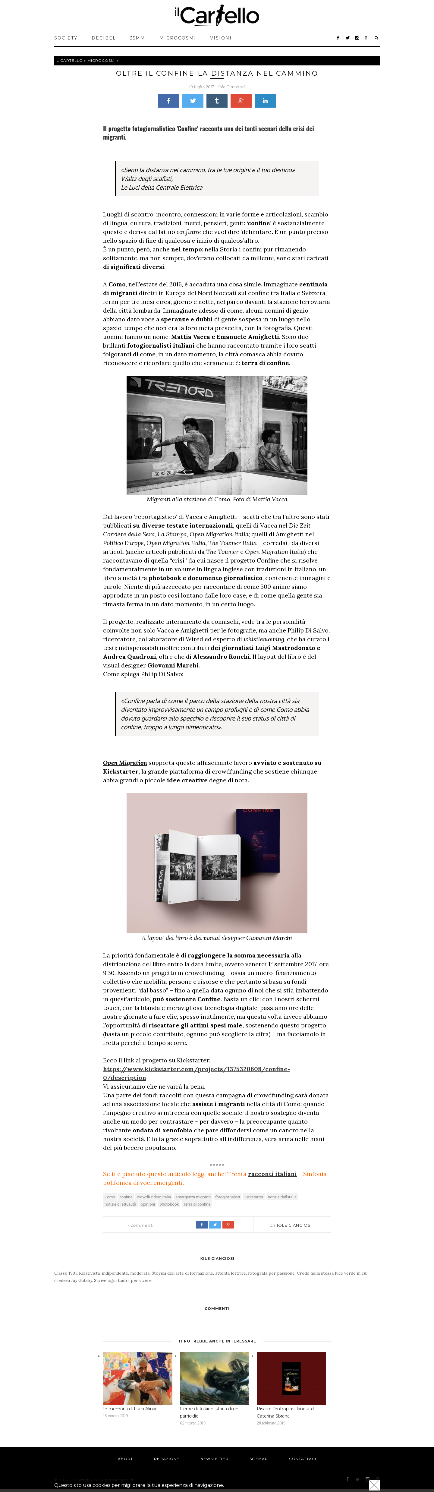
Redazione (166, 1458)
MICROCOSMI (177, 38)
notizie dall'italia (282, 1196)
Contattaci (302, 1458)
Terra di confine (196, 1204)
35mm (137, 38)
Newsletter (214, 1458)
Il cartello (69, 60)
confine (126, 1196)
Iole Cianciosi (231, 87)
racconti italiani (272, 1174)
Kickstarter (253, 1196)
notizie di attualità (120, 1204)
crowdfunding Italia (154, 1196)
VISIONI (221, 38)
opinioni (148, 1204)
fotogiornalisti (227, 1196)
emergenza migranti (193, 1196)
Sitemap (259, 1458)
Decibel (104, 38)
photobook (169, 1204)
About (125, 1458)
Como (110, 1196)
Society (65, 38)
